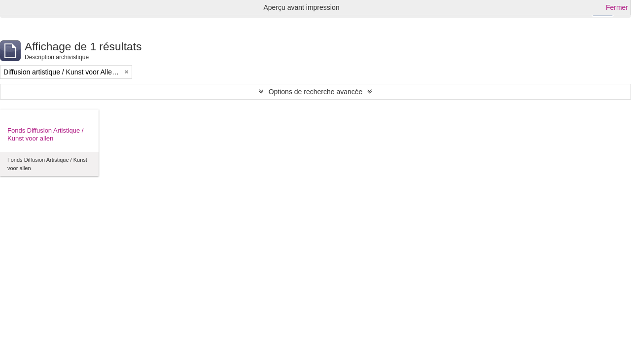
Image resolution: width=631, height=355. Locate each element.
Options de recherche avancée (316, 92)
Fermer (617, 7)
